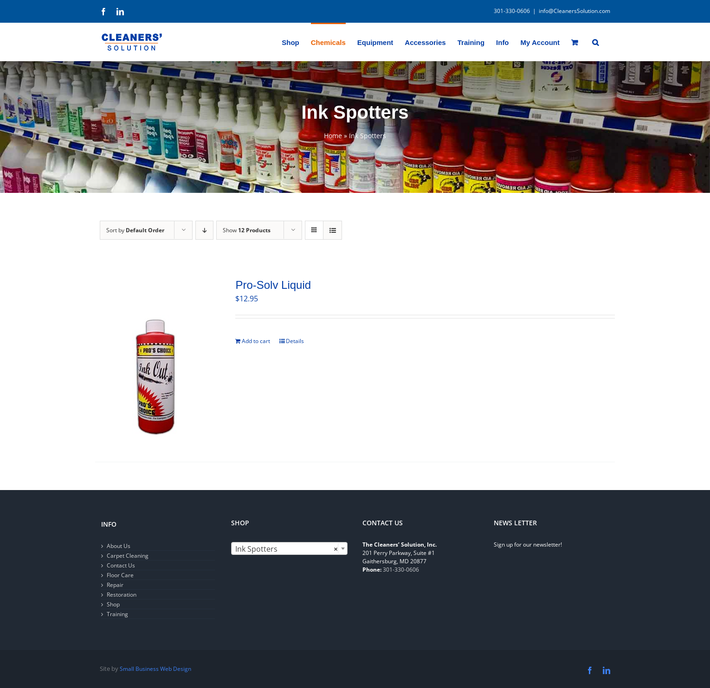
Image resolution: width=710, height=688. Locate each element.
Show (247, 230)
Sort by (135, 230)
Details (295, 341)
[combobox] (289, 548)
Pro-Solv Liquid (273, 285)
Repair (115, 585)
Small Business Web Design (155, 669)
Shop (113, 604)
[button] (595, 42)
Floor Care (120, 575)
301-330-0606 (401, 569)
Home (333, 135)
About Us (118, 546)
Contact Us (121, 565)
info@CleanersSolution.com (574, 11)
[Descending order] (204, 230)
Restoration (121, 595)
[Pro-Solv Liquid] (155, 358)
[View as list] (332, 230)
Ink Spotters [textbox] (286, 548)
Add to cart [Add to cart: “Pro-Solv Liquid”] (256, 341)
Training (117, 614)
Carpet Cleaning (127, 556)
